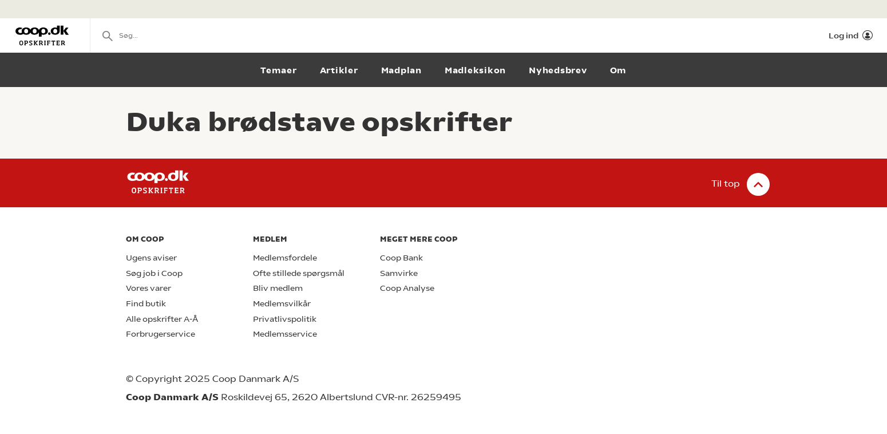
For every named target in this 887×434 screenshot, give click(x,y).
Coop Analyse (407, 288)
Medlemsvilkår (282, 304)
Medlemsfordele (285, 258)
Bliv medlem (278, 288)
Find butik (146, 304)
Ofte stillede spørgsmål (298, 273)
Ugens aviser (151, 258)
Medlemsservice (285, 334)
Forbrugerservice (160, 334)
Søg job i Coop (154, 273)
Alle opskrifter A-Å (162, 319)
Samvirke (399, 273)
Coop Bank (401, 258)
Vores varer (148, 288)
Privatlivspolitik (284, 319)
